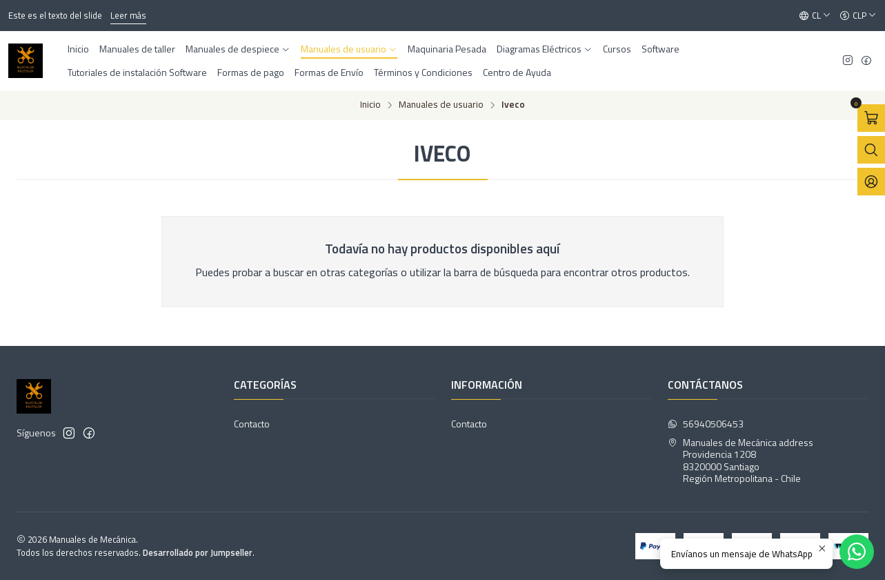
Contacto (252, 423)
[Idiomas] (815, 15)
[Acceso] (871, 181)
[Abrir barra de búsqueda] (871, 150)
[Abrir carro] (871, 118)
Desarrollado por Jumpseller (197, 552)
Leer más (128, 15)
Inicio (370, 105)
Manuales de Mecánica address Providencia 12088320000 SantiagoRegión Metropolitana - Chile (740, 460)
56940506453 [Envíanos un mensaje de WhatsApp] (706, 423)
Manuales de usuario (441, 105)
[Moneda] (858, 15)
